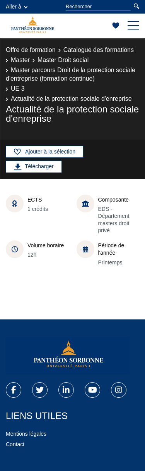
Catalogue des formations (98, 50)
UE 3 (18, 88)
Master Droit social (63, 60)
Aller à (16, 6)
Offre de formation (31, 50)
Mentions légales (26, 434)
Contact (15, 444)
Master (20, 60)
